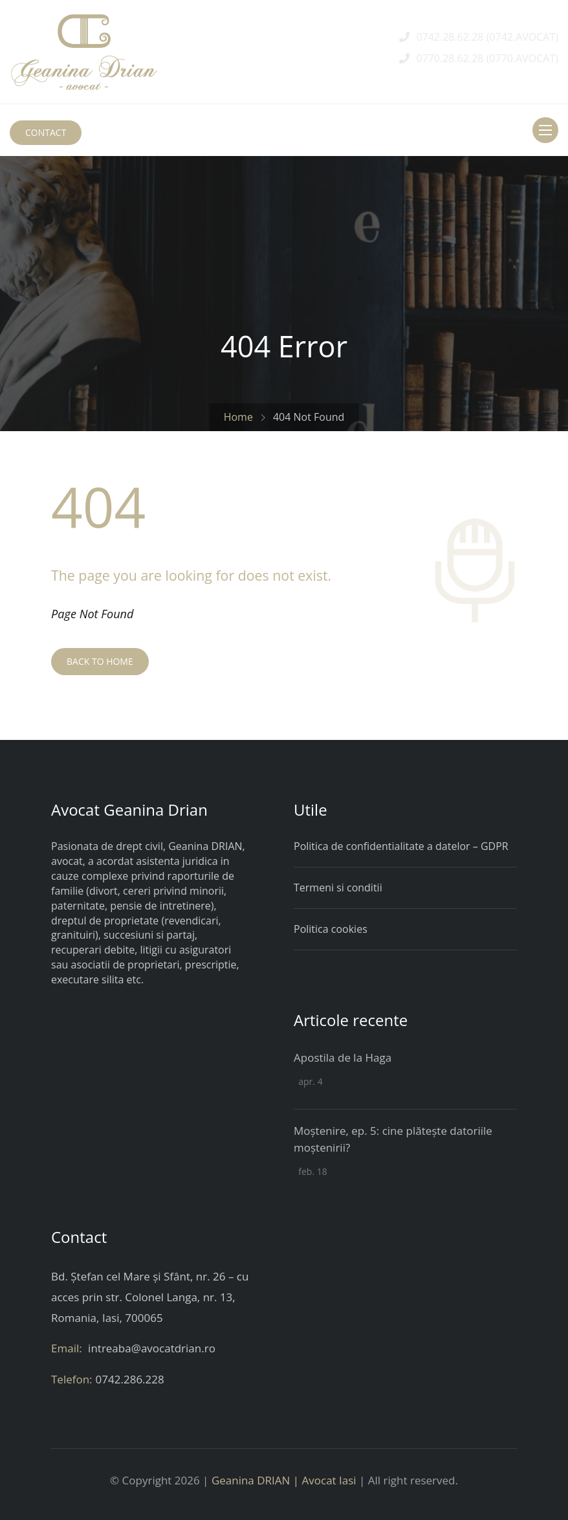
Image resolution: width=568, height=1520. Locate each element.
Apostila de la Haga (342, 1057)
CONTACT (45, 132)
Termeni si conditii (338, 887)
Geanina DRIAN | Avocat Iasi (284, 1480)
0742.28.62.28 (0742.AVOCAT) (487, 37)
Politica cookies (330, 929)
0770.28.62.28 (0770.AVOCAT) (487, 58)
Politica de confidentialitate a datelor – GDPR (401, 846)
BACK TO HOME (100, 661)
